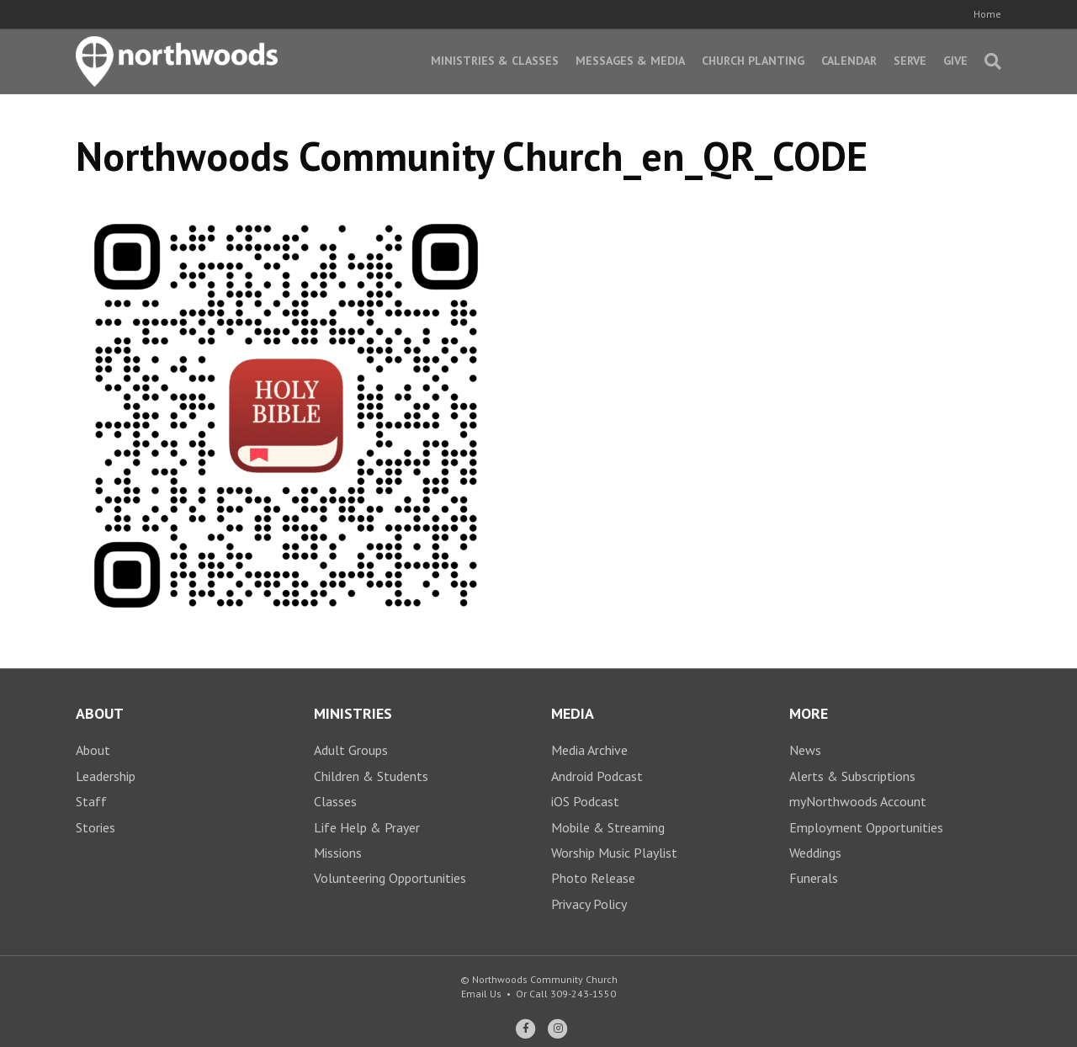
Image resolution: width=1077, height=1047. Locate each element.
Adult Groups (351, 749)
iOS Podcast (585, 801)
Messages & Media (630, 60)
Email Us (481, 993)
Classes (335, 801)
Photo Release (593, 877)
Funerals (813, 877)
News (805, 749)
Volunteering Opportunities (390, 877)
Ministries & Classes (495, 60)
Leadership (105, 776)
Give (955, 60)
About (93, 749)
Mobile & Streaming (608, 827)
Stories (95, 827)
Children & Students (371, 776)
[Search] (988, 61)
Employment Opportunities (866, 827)
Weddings (815, 852)
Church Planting (753, 60)
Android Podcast (597, 776)
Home (987, 14)
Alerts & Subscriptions (852, 776)
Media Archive (589, 749)
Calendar (849, 60)
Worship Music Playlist (614, 852)
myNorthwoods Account (857, 801)
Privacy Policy (589, 904)
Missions (338, 852)
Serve (910, 60)
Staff (91, 801)
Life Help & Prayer (367, 827)
